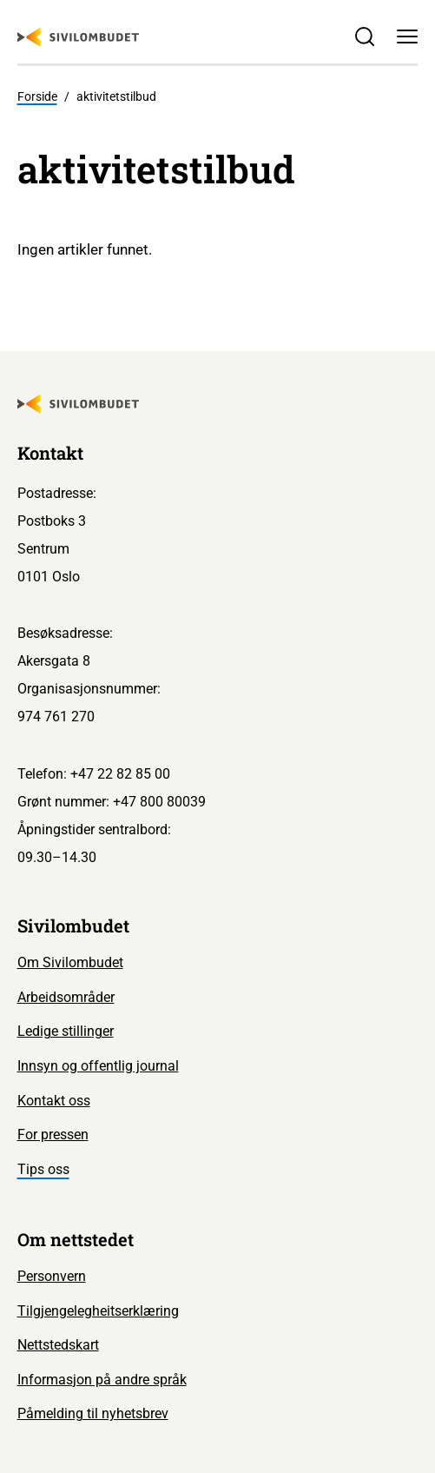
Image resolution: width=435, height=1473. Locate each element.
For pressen (53, 1134)
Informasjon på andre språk (102, 1379)
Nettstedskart (58, 1345)
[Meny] (407, 37)
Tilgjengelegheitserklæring (98, 1311)
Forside (37, 96)
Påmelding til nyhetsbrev (92, 1413)
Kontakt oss (53, 1100)
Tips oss (43, 1169)
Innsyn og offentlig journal (98, 1066)
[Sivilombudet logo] (78, 37)
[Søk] (365, 36)
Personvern (51, 1276)
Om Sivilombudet (70, 962)
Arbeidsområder (66, 997)
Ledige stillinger (65, 1031)
